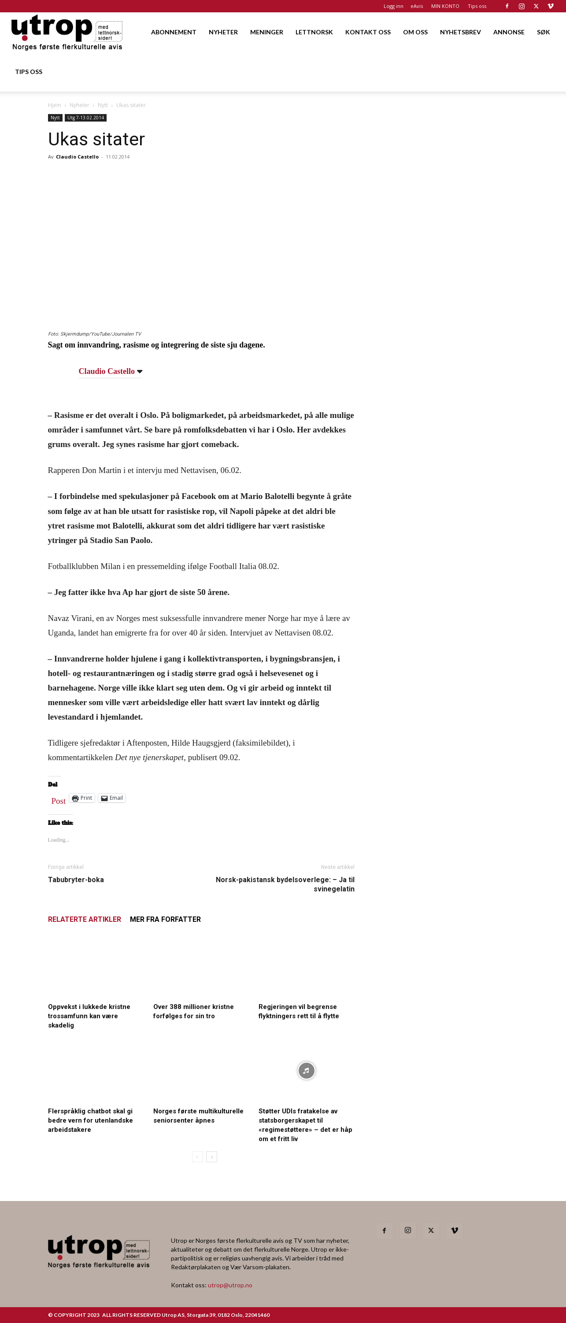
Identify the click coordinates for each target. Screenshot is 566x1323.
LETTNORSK (314, 32)
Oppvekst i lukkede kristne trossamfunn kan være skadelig (89, 1016)
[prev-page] (197, 1156)
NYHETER (223, 32)
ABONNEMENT (173, 32)
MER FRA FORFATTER (165, 919)
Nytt (103, 105)
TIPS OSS (28, 71)
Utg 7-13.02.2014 (85, 118)
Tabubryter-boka (76, 880)
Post (59, 799)
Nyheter (79, 105)
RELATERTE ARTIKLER (84, 919)
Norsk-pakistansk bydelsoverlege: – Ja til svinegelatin (285, 884)
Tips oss (477, 6)
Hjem (54, 105)
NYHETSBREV (460, 32)
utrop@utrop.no (230, 1285)
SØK (543, 32)
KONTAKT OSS (368, 32)
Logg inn (393, 6)
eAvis (417, 6)
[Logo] (67, 32)
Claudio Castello (77, 156)
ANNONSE (509, 32)
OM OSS (415, 32)
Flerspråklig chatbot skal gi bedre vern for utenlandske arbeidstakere (90, 1120)
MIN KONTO (445, 6)
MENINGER (266, 32)
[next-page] (211, 1156)
